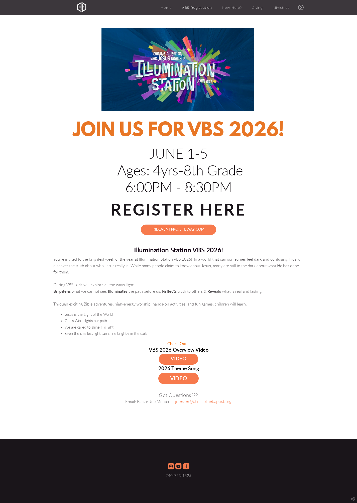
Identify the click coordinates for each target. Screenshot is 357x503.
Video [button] (178, 358)
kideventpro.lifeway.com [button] (178, 229)
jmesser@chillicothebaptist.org (203, 401)
